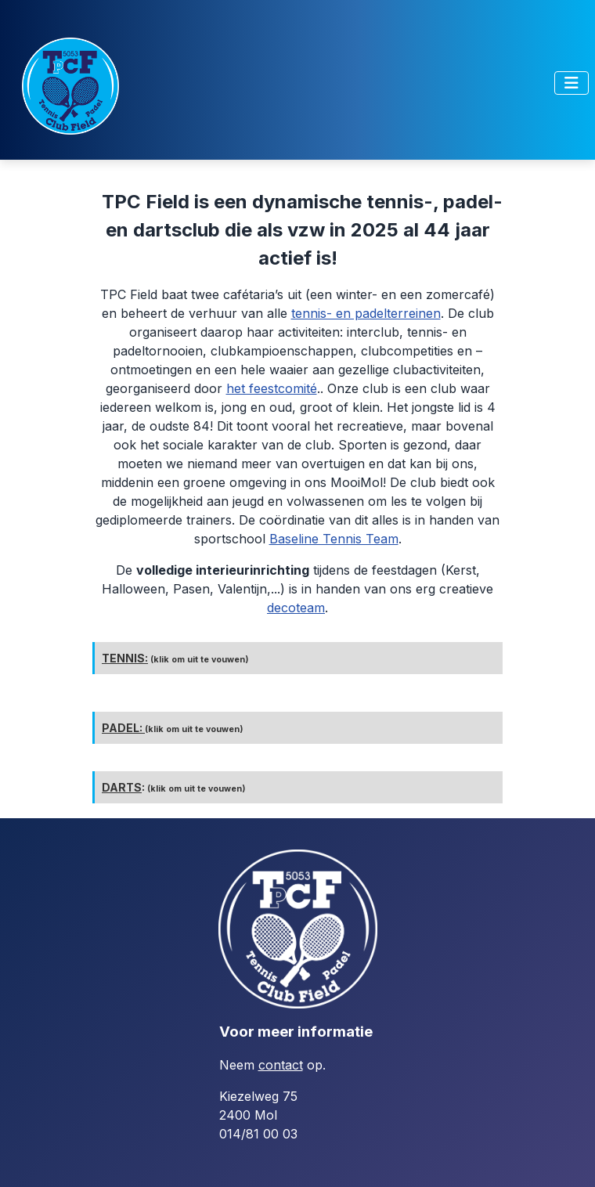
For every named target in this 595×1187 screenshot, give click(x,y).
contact (280, 1065)
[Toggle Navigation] (571, 83)
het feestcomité (271, 388)
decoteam (296, 607)
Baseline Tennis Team (333, 539)
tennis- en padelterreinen (366, 313)
